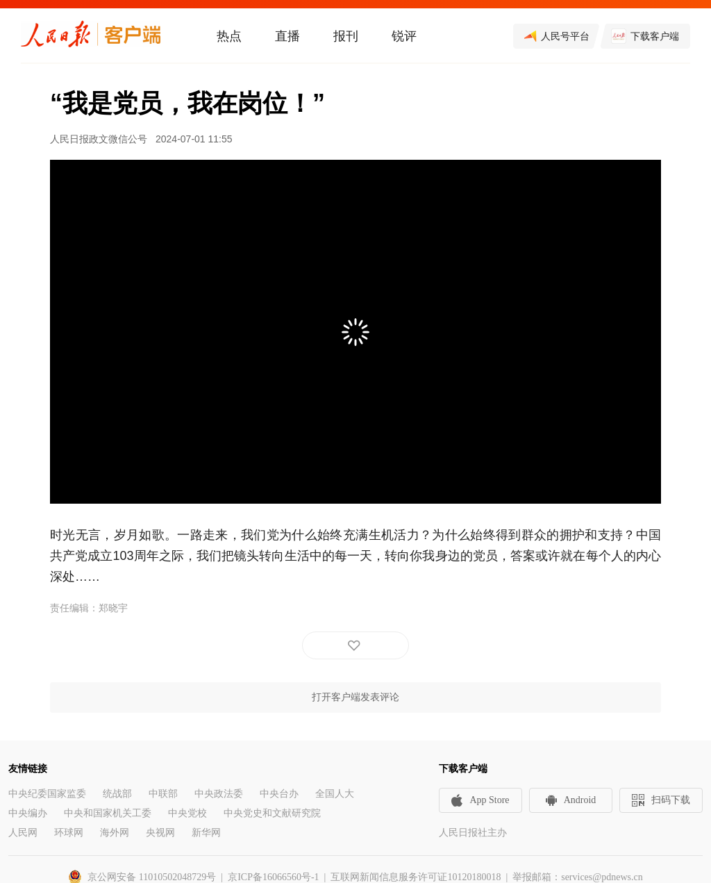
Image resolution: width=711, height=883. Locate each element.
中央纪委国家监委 (47, 794)
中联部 (163, 794)
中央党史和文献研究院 (272, 813)
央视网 (160, 832)
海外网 (114, 832)
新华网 (206, 832)
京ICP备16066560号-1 (273, 877)
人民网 (22, 832)
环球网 (68, 832)
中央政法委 (218, 794)
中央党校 (187, 813)
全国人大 (334, 794)
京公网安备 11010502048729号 (151, 877)
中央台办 (279, 794)
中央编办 (27, 813)
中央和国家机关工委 (107, 813)
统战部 (117, 794)
